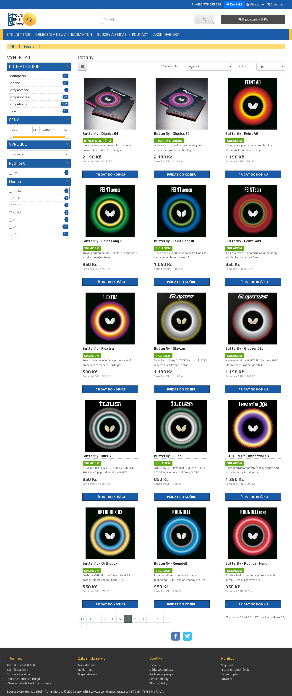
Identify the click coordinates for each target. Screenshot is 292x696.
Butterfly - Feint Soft (243, 241)
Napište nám (87, 665)
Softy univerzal (19, 97)
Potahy (29, 46)
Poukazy (140, 34)
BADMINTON (81, 34)
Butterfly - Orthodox (100, 563)
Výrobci (154, 665)
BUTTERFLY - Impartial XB (247, 456)
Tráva (12, 111)
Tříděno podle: (169, 66)
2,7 (15, 219)
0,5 (15, 234)
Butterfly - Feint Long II (102, 241)
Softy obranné (19, 90)
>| (82, 626)
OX (14, 226)
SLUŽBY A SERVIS (112, 34)
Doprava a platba (18, 674)
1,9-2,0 (17, 205)
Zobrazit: (244, 66)
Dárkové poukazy (161, 669)
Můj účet (227, 665)
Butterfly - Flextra (98, 348)
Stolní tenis (18, 34)
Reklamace (85, 669)
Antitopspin (17, 76)
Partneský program (163, 674)
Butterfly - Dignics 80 (172, 133)
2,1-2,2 (17, 212)
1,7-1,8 (17, 198)
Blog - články (158, 683)
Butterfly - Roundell (170, 563)
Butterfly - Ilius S (168, 456)
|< (82, 619)
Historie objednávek (235, 669)
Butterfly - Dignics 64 (100, 133)
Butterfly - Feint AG (241, 133)
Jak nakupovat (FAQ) (21, 665)
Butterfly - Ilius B (97, 456)
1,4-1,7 (17, 190)
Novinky (226, 679)
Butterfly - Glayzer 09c (244, 348)
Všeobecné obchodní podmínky (29, 683)
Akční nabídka (166, 34)
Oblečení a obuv (50, 34)
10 (159, 619)
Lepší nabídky (158, 679)
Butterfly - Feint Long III (174, 241)
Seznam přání (230, 674)
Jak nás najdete (17, 669)
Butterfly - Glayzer (169, 348)
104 (15, 172)
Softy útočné (18, 104)
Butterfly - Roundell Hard (246, 563)
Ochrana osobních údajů (23, 679)
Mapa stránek (87, 674)
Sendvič (14, 83)
